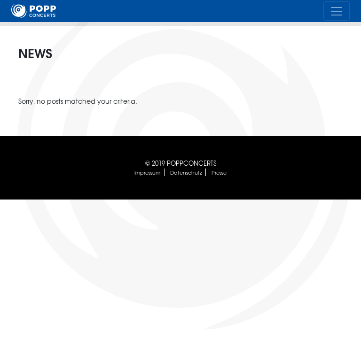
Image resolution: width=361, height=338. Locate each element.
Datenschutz (186, 172)
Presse (219, 172)
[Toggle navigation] (336, 10)
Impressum (147, 172)
